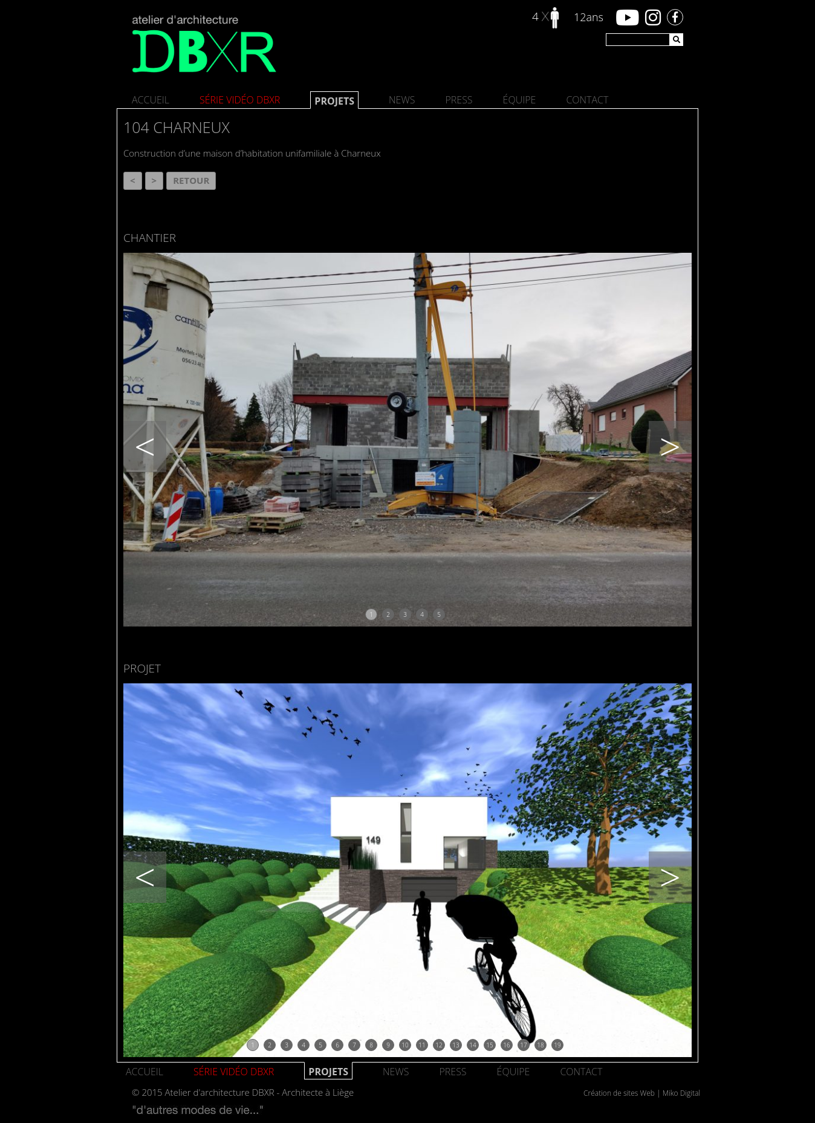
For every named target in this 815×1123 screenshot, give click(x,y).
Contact (587, 100)
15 (489, 1045)
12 (438, 1045)
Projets (334, 101)
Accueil (150, 100)
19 (557, 1045)
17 (523, 1045)
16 (506, 1045)
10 (404, 1045)
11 (421, 1045)
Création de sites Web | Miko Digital (641, 1093)
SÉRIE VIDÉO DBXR (240, 100)
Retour (191, 180)
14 (472, 1045)
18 (540, 1045)
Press (458, 100)
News (402, 100)
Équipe (519, 100)
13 (455, 1045)
